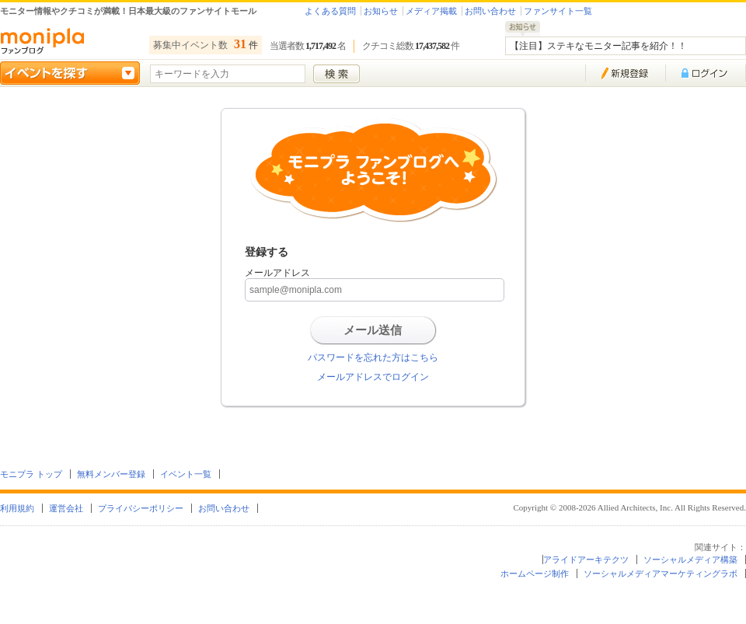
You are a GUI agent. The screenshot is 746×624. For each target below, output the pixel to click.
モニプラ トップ (31, 474)
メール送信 (372, 330)
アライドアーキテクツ (586, 559)
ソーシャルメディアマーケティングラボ (660, 573)
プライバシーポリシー (140, 508)
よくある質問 (330, 11)
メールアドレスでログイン (373, 376)
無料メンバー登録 (111, 474)
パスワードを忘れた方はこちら (373, 357)
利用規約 (17, 508)
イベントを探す (70, 73)
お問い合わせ (490, 11)
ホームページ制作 (534, 573)
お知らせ (381, 11)
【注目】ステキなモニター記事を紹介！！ (598, 45)
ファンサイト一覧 (558, 11)
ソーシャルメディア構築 (690, 559)
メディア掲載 (431, 11)
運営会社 (66, 508)
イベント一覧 (185, 474)
